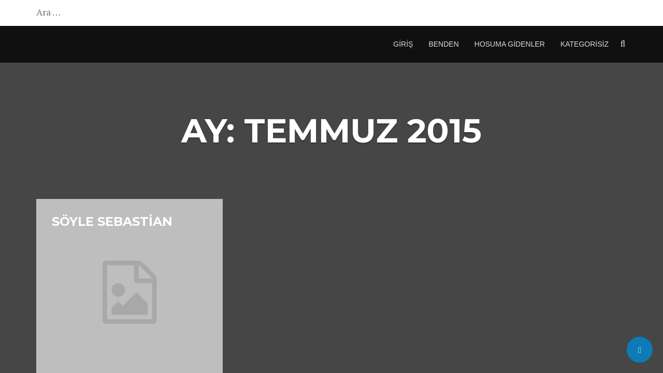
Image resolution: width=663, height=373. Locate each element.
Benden (443, 44)
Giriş (403, 44)
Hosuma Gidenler (509, 44)
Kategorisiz (584, 44)
